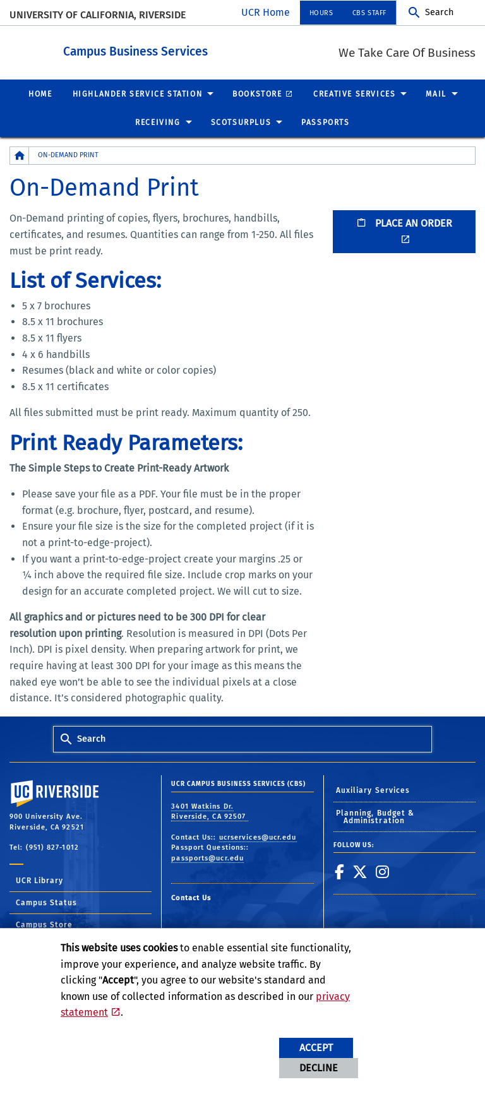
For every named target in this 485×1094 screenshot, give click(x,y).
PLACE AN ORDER (404, 223)
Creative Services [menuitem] (354, 93)
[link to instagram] (382, 871)
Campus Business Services (205, 49)
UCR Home (265, 12)
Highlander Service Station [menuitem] (138, 93)
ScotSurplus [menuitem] (241, 121)
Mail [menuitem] (436, 93)
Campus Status (46, 902)
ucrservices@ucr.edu (258, 837)
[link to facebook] (339, 871)
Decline (318, 1068)
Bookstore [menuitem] (257, 93)
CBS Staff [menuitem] (369, 13)
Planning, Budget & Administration (375, 816)
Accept (316, 1048)
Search (439, 12)
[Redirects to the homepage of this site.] (19, 155)
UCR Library (39, 880)
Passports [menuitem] (325, 121)
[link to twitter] (360, 871)
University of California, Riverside (97, 15)
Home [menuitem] (40, 93)
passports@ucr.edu (207, 857)
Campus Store (44, 924)
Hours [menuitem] (321, 13)
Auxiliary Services (373, 789)
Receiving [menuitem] (157, 121)
